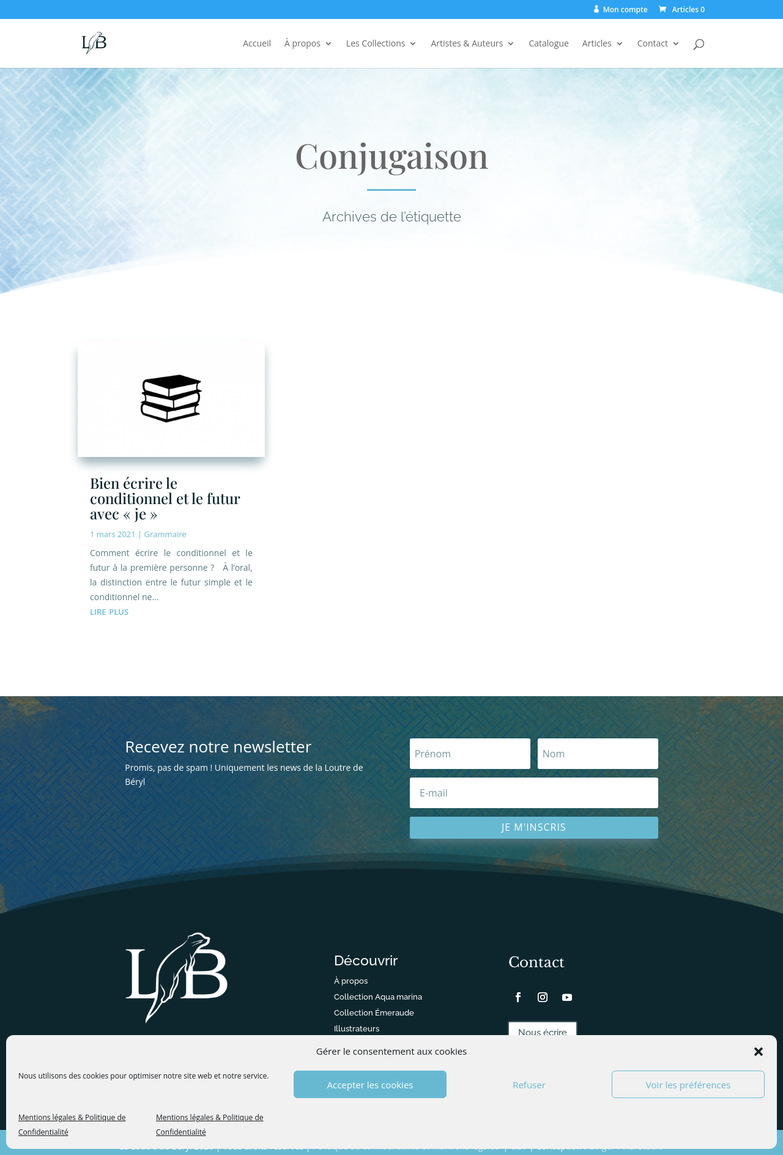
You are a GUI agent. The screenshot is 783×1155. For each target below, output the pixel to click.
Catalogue (548, 44)
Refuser (529, 1085)
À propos (302, 44)
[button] (758, 1051)
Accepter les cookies (370, 1085)
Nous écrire (542, 1032)
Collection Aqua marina (378, 996)
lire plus (109, 610)
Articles (597, 44)
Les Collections (376, 44)
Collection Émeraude (374, 1012)
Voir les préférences (688, 1085)
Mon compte (625, 10)
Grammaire (165, 534)
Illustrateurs (356, 1028)
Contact (652, 44)
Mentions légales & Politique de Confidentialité (71, 1124)
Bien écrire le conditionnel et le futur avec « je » (165, 498)
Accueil (257, 44)
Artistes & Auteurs (467, 44)
